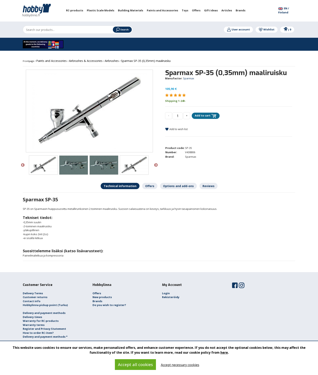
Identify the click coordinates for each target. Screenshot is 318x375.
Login (166, 293)
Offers (97, 293)
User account (238, 29)
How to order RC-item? (38, 333)
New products (102, 297)
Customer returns (35, 297)
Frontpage (29, 60)
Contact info (31, 301)
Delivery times (32, 317)
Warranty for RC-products (41, 321)
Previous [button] (23, 165)
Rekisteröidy (170, 297)
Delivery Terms (33, 293)
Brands (97, 301)
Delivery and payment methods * (45, 336)
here (224, 352)
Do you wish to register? (109, 305)
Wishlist (266, 29)
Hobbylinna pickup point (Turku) (45, 305)
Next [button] (156, 165)
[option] (89, 111)
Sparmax (188, 78)
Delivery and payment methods (44, 313)
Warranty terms (34, 325)
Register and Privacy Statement (44, 329)
